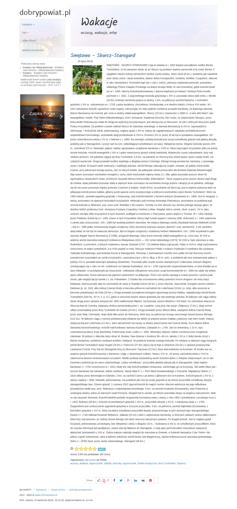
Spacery (181, 463)
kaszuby (117, 463)
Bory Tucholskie (166, 463)
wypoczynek (96, 463)
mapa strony (29, 40)
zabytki (108, 463)
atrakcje (83, 463)
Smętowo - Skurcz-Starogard (102, 55)
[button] (23, 116)
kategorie (28, 24)
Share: (89, 480)
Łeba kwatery (54, 79)
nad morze (90, 459)
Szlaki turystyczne (147, 463)
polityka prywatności (33, 50)
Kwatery (27, 73)
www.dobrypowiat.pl (46, 495)
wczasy (74, 463)
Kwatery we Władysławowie (38, 67)
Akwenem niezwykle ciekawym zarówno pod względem (42, 122)
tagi (25, 32)
